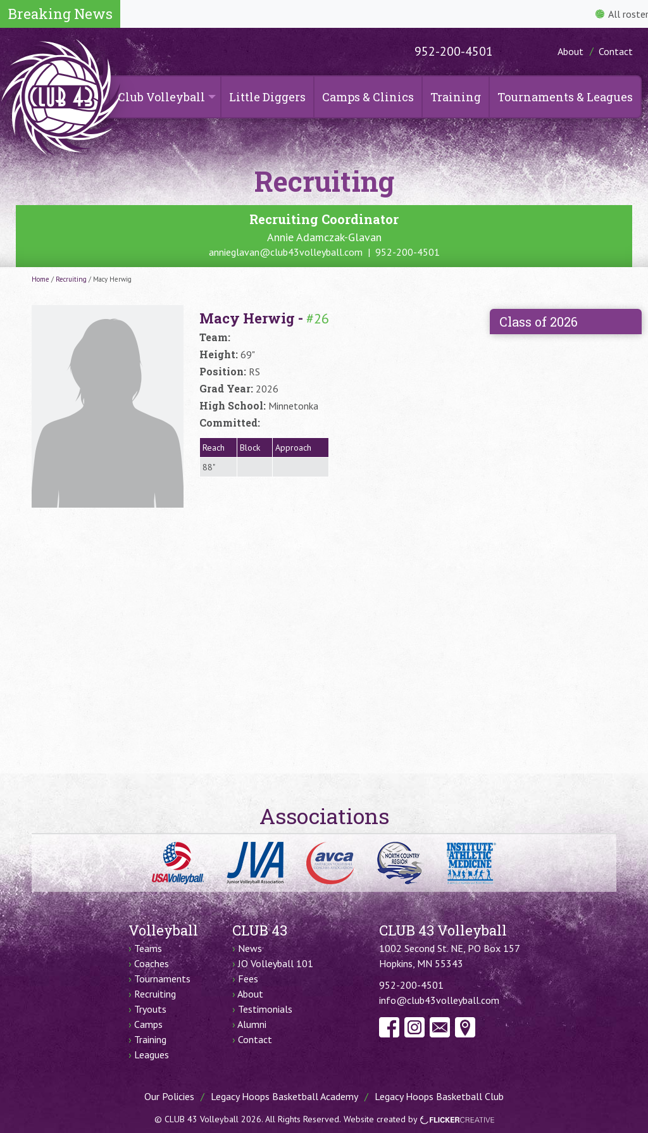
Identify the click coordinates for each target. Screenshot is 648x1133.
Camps (148, 1024)
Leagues (151, 1054)
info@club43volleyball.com (439, 1000)
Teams (148, 948)
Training (455, 96)
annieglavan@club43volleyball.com (286, 252)
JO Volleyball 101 (275, 963)
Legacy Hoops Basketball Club (439, 1096)
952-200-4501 (453, 51)
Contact (616, 51)
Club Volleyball (161, 96)
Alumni (251, 1024)
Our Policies (169, 1096)
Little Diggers (267, 96)
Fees (248, 978)
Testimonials (265, 1009)
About (570, 51)
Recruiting (71, 279)
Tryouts (150, 1009)
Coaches (151, 963)
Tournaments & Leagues (565, 96)
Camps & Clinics (368, 96)
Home (40, 279)
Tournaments (162, 978)
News (250, 948)
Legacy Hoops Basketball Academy (284, 1096)
